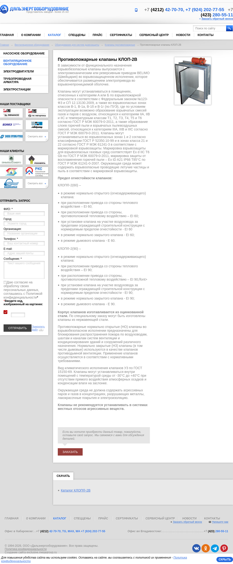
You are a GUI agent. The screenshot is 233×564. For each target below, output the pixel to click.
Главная (7, 35)
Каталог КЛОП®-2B (75, 490)
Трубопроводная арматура (17, 80)
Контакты (206, 35)
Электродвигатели (18, 71)
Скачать (63, 476)
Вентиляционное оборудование (32, 45)
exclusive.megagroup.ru (42, 552)
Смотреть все (37, 136)
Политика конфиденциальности (26, 549)
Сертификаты (121, 35)
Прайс (98, 35)
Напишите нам (220, 522)
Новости (183, 35)
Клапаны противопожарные (120, 45)
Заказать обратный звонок (217, 19)
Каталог (54, 35)
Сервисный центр (154, 35)
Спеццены (76, 35)
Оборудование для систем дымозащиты (77, 45)
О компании (31, 35)
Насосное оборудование (24, 53)
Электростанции (17, 89)
